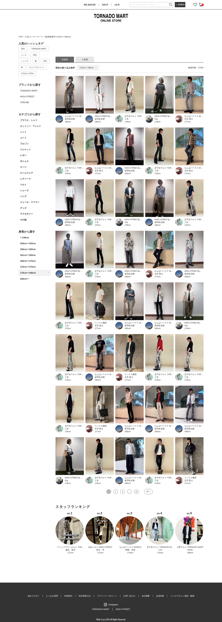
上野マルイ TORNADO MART (190, 547)
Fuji (156, 119)
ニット (23, 132)
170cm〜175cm (28, 267)
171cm (70, 552)
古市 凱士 (188, 119)
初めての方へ (34, 596)
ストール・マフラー (29, 202)
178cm (157, 122)
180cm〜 (24, 279)
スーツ (23, 167)
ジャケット (25, 149)
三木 (127, 119)
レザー (23, 155)
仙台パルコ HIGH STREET (100, 547)
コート (23, 138)
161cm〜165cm (28, 255)
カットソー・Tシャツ (30, 126)
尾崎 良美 (130, 550)
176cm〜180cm (34, 273)
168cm (190, 552)
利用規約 (68, 596)
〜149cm (24, 237)
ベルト (23, 184)
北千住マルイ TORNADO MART (161, 547)
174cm (130, 552)
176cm (128, 122)
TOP (20, 37)
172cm (100, 552)
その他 (23, 219)
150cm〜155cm (28, 243)
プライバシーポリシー (107, 596)
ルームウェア (26, 173)
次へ (148, 491)
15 (136, 492)
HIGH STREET (123, 609)
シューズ (24, 190)
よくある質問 (52, 596)
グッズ (23, 208)
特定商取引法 (85, 596)
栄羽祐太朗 (70, 119)
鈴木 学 (100, 550)
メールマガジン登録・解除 (182, 596)
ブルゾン (24, 143)
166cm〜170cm (28, 261)
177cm (187, 122)
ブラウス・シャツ (28, 120)
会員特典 (160, 596)
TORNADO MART (100, 609)
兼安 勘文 (71, 550)
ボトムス (24, 161)
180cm (68, 122)
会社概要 (146, 596)
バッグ (23, 196)
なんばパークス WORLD (130, 547)
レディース (25, 179)
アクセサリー (26, 214)
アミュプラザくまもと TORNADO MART (75, 547)
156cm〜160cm (28, 249)
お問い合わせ (129, 596)
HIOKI (190, 550)
